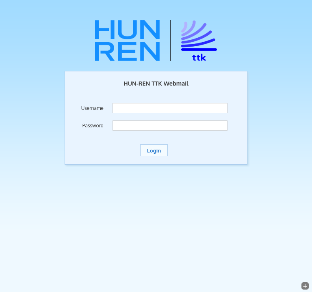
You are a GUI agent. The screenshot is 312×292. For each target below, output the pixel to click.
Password (93, 125)
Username (92, 108)
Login (154, 150)
